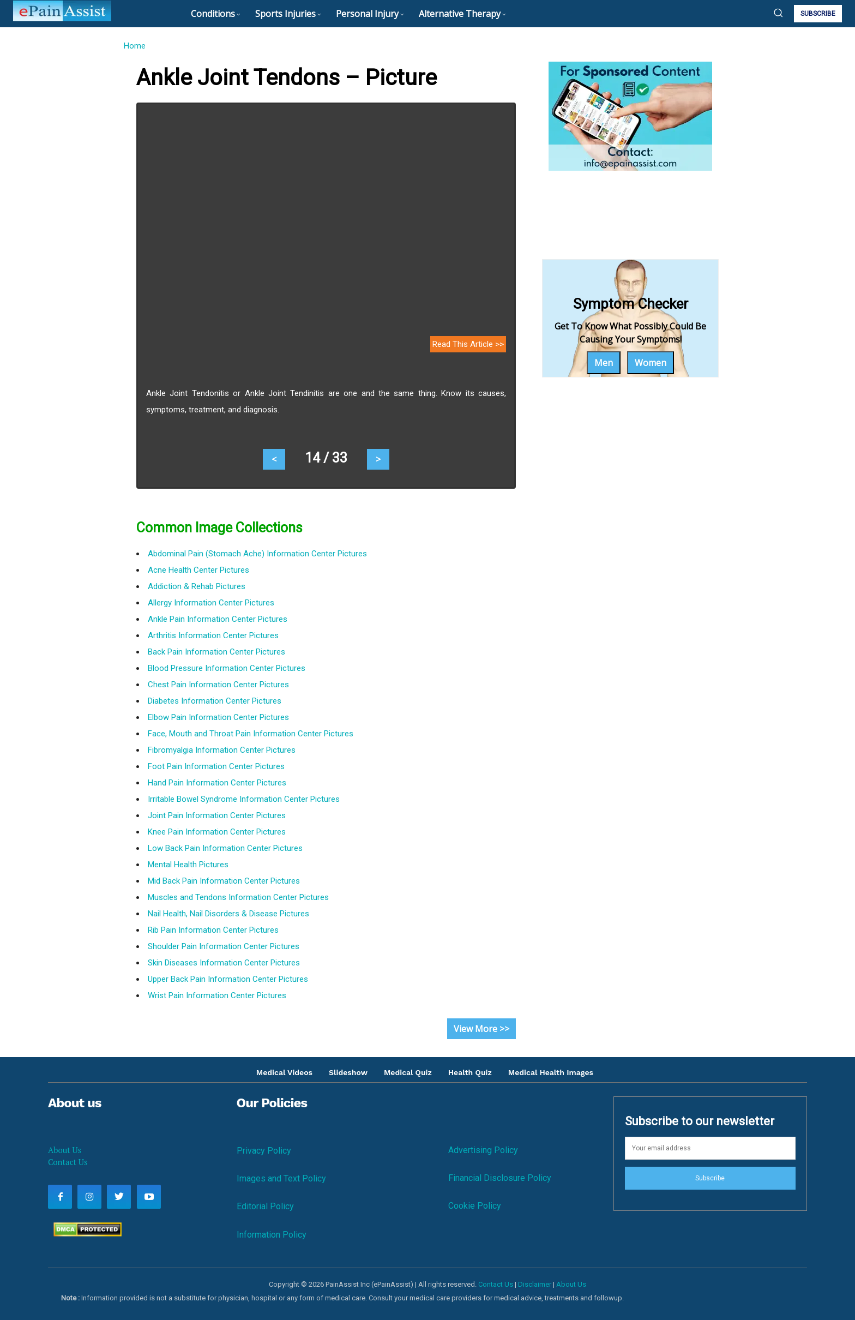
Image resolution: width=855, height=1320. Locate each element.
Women (650, 363)
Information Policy (271, 1234)
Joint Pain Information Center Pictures (217, 815)
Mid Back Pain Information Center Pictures (224, 881)
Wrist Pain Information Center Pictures (217, 995)
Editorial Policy (265, 1206)
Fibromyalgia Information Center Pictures (222, 750)
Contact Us (67, 1161)
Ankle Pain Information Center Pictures (217, 619)
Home (134, 46)
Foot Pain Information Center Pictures (216, 766)
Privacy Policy (264, 1150)
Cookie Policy (474, 1206)
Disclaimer (534, 1284)
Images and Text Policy (281, 1178)
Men (603, 363)
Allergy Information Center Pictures (211, 603)
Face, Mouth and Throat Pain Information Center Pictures (250, 734)
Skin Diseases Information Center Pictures (224, 963)
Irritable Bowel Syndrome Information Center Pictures (244, 799)
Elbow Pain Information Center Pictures (218, 717)
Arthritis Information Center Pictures (213, 635)
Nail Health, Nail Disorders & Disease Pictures (228, 914)
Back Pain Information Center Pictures (216, 652)
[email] (710, 1148)
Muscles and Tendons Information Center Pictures (238, 897)
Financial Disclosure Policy (499, 1178)
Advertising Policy (483, 1150)
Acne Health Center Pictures (198, 570)
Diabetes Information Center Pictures (214, 701)
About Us (64, 1149)
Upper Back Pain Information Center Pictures (228, 979)
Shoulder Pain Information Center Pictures (223, 946)
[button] (778, 12)
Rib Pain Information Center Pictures (213, 930)
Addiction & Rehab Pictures (196, 586)
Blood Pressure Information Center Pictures (226, 668)
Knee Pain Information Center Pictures (217, 832)
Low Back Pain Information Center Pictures (225, 848)
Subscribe (710, 1178)
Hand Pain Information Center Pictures (217, 783)
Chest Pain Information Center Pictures (218, 684)
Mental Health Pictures (188, 864)
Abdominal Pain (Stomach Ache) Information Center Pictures (257, 554)
